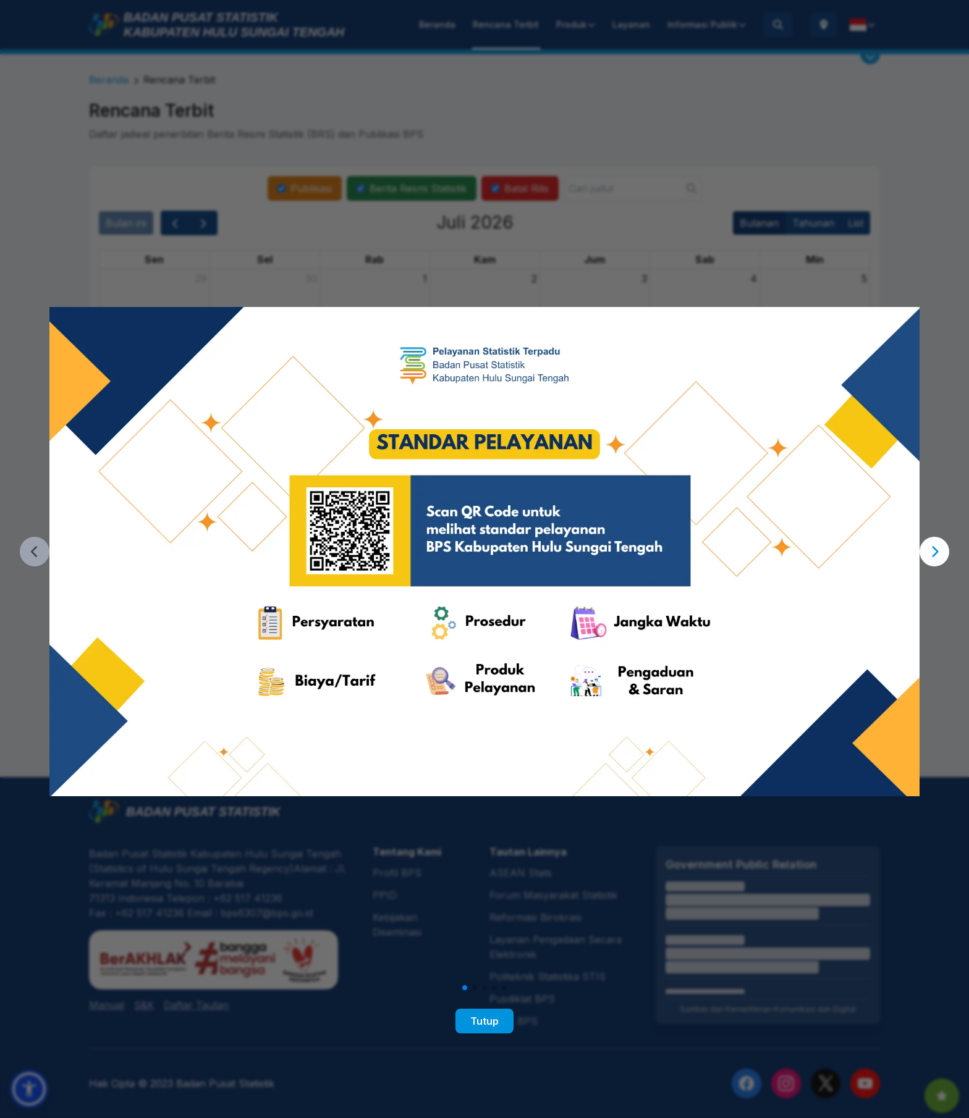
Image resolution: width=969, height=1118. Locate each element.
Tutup (484, 1021)
